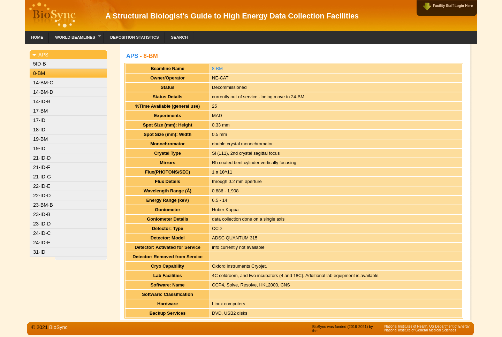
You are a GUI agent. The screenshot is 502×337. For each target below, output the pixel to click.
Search (179, 37)
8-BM (39, 73)
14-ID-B (42, 101)
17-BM (40, 111)
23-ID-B (42, 214)
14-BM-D (43, 92)
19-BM (40, 139)
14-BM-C (43, 82)
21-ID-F (41, 167)
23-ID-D (42, 224)
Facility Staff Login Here (453, 6)
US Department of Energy (449, 326)
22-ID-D (42, 195)
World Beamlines (75, 36)
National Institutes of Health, (406, 326)
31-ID (39, 252)
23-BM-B (43, 205)
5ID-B (39, 64)
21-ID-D (42, 158)
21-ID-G (42, 176)
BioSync (58, 327)
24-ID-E (42, 242)
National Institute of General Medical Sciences (420, 330)
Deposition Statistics (134, 37)
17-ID (39, 120)
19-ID (39, 148)
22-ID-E (42, 186)
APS (132, 56)
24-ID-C (42, 233)
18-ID (39, 129)
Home (37, 37)
